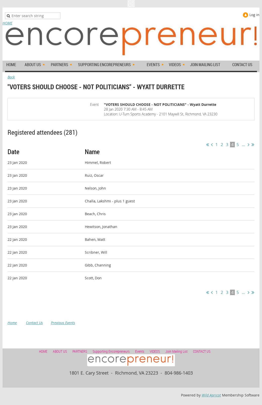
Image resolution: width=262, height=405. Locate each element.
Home (12, 322)
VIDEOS (155, 351)
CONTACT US (201, 351)
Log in (254, 14)
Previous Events (63, 322)
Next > (248, 144)
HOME (7, 23)
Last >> (253, 144)
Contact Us (34, 322)
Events (139, 351)
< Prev (212, 144)
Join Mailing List (176, 351)
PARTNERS (79, 351)
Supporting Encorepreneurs (111, 351)
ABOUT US (60, 351)
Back (11, 77)
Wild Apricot (211, 395)
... (243, 144)
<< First (207, 144)
